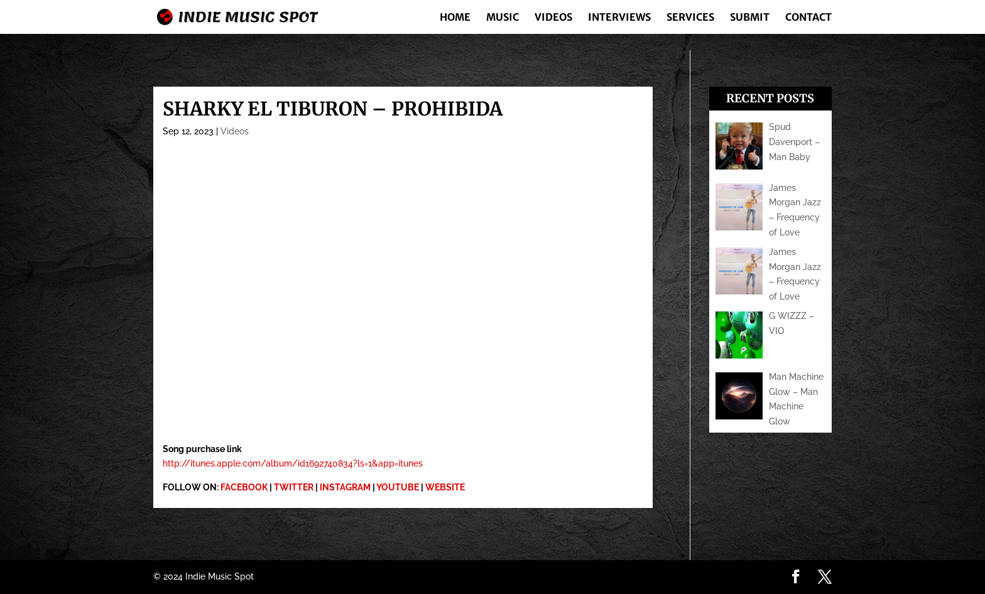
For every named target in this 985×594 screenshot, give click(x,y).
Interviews (619, 18)
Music (502, 18)
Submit (750, 18)
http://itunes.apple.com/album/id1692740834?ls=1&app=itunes (293, 463)
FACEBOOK (244, 487)
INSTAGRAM (345, 487)
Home (455, 18)
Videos (553, 18)
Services (690, 18)
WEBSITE (445, 487)
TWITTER (293, 487)
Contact (808, 18)
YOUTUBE (397, 487)
